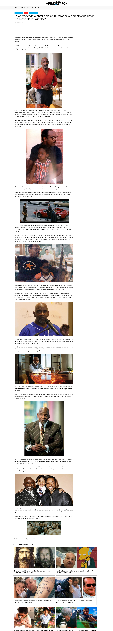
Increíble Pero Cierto (33, 13)
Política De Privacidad (55, 623)
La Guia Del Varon (56, 3)
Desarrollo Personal (19, 13)
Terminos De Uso (66, 623)
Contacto (44, 623)
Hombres (26, 13)
